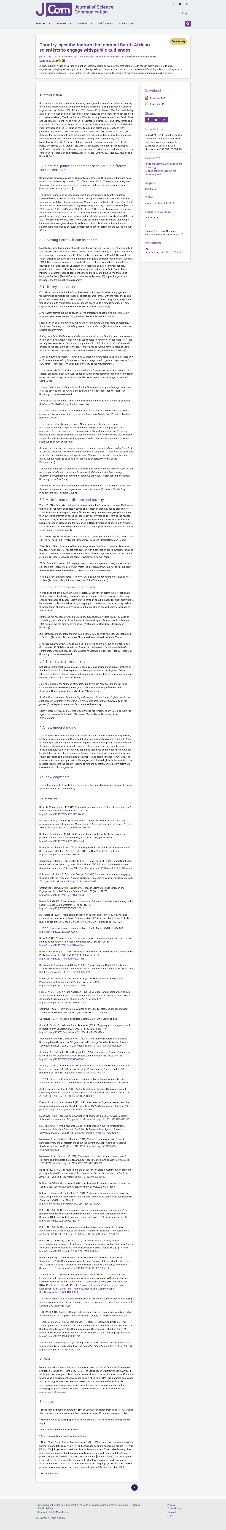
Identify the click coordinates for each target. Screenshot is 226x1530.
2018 (42, 262)
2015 (42, 128)
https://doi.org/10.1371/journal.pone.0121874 (62, 1032)
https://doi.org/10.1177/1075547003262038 (99, 1045)
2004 (98, 138)
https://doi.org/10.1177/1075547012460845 (61, 945)
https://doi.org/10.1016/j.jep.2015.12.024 (60, 1349)
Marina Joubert (48, 60)
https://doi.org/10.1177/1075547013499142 (61, 1059)
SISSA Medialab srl (58, 1512)
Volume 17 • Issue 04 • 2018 (159, 203)
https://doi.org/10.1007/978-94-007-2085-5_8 (86, 1268)
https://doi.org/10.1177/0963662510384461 (69, 827)
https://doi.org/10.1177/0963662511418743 (61, 841)
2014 (112, 110)
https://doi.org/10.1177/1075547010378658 (61, 895)
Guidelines (85, 23)
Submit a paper (126, 23)
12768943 (104, 1012)
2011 (55, 120)
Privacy (171, 1505)
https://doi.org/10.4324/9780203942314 (85, 1072)
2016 (42, 113)
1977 (114, 248)
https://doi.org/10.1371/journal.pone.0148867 (62, 958)
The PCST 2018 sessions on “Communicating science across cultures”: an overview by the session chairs (101, 56)
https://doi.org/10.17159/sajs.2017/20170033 (71, 1096)
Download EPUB (158, 104)
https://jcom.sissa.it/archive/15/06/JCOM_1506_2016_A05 (70, 1203)
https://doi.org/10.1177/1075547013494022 (97, 1133)
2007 (58, 209)
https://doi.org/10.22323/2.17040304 (163, 252)
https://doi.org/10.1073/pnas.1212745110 (79, 1234)
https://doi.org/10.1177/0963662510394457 (61, 814)
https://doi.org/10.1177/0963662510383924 (73, 1109)
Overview (44, 23)
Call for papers (106, 23)
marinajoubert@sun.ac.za (52, 1392)
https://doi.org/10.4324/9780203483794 (60, 854)
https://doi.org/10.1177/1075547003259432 (108, 1119)
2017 (69, 188)
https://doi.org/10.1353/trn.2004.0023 (86, 1176)
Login (185, 13)
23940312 (114, 1234)
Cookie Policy (174, 1508)
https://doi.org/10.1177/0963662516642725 (61, 1002)
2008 (68, 110)
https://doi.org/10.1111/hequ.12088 (78, 881)
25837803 (99, 1032)
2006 (84, 117)
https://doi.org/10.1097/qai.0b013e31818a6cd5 (108, 868)
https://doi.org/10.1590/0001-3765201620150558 (77, 1163)
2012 (83, 110)
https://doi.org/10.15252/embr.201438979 (61, 1251)
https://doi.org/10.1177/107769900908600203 (68, 972)
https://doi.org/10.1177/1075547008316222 (61, 908)
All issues (64, 23)
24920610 (95, 1251)
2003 (107, 152)
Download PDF (157, 98)
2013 (97, 110)
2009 (124, 117)
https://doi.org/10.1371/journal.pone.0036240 (62, 985)
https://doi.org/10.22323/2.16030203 (58, 931)
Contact (171, 1512)
